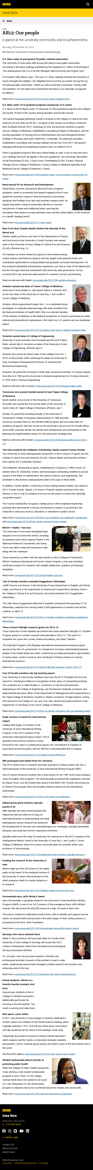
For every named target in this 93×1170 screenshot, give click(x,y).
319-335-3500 (11, 1124)
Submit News (8, 1152)
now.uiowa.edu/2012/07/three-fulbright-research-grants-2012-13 (48, 667)
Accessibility (43, 1163)
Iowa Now (10, 12)
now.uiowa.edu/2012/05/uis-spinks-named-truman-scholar (37, 521)
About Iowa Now (10, 1148)
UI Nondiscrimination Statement (26, 1163)
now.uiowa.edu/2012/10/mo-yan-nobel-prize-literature (42, 796)
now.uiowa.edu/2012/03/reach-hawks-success (39, 575)
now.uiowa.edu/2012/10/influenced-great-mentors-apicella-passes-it (50, 854)
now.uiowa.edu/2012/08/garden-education (54, 280)
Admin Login (11, 1137)
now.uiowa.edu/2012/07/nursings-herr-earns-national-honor (45, 974)
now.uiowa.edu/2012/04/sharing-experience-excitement (43, 1093)
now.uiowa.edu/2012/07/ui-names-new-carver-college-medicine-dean (50, 330)
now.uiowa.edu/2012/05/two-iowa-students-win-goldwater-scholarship (51, 517)
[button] (88, 4)
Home (4, 29)
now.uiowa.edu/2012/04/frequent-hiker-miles (59, 386)
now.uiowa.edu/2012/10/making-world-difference (40, 754)
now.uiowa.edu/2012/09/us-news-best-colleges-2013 (42, 99)
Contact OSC (8, 1144)
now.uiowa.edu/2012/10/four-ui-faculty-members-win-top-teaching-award (52, 711)
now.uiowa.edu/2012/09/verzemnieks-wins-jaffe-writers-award (47, 928)
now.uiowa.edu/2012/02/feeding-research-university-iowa (44, 890)
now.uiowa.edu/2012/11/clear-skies (33, 222)
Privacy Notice (7, 1163)
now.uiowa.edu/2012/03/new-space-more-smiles (50, 1054)
